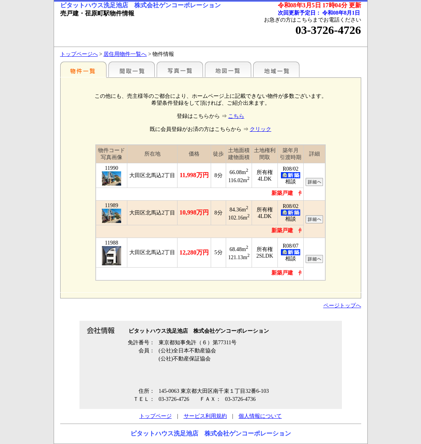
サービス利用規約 (205, 416)
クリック (260, 129)
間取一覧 (131, 69)
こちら (236, 116)
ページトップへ (342, 305)
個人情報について (260, 416)
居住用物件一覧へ (125, 54)
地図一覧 (228, 69)
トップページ (155, 416)
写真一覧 (180, 69)
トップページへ (79, 54)
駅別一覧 (83, 69)
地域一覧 (276, 69)
